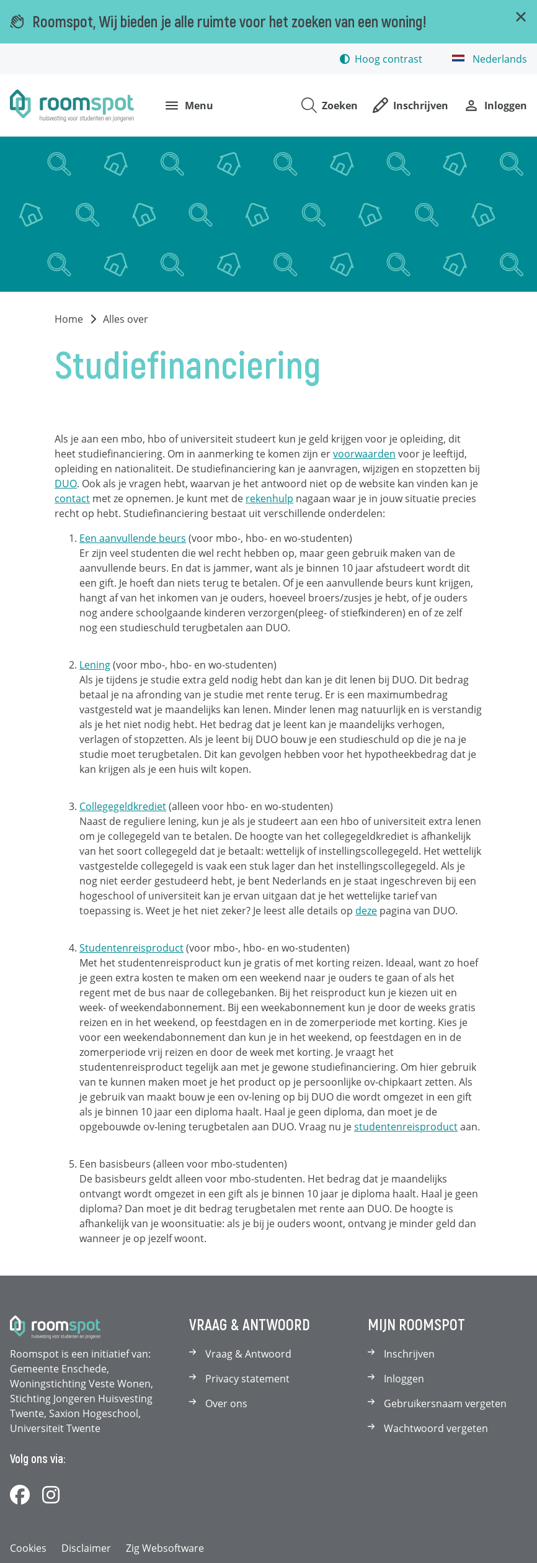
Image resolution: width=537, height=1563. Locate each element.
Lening (94, 665)
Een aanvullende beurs (132, 538)
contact (72, 498)
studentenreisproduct (406, 1126)
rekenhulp (269, 498)
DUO (66, 483)
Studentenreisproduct (131, 948)
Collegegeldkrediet (122, 806)
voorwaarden (364, 454)
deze (366, 910)
